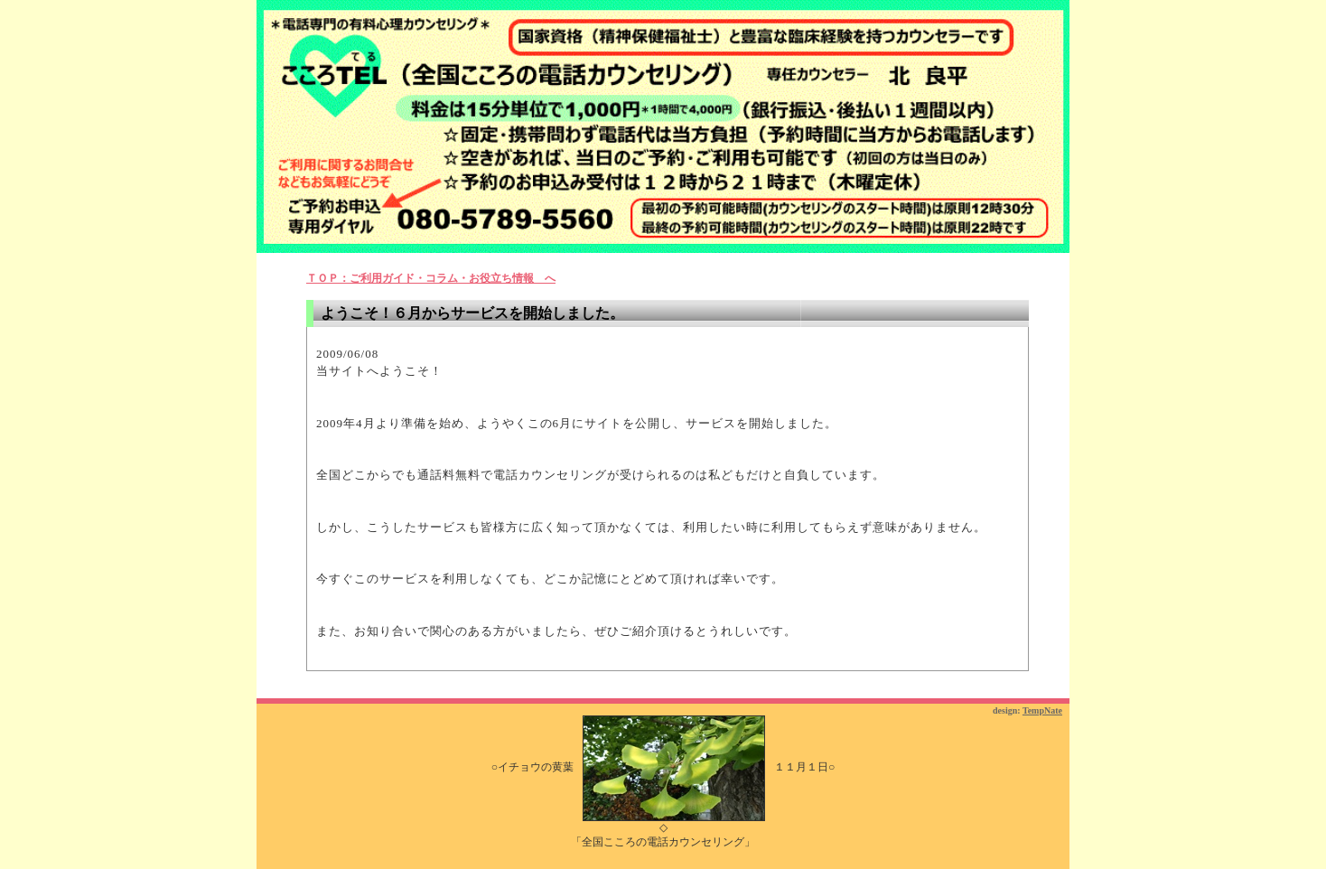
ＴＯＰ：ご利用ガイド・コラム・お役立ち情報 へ (431, 278)
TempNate (1042, 710)
